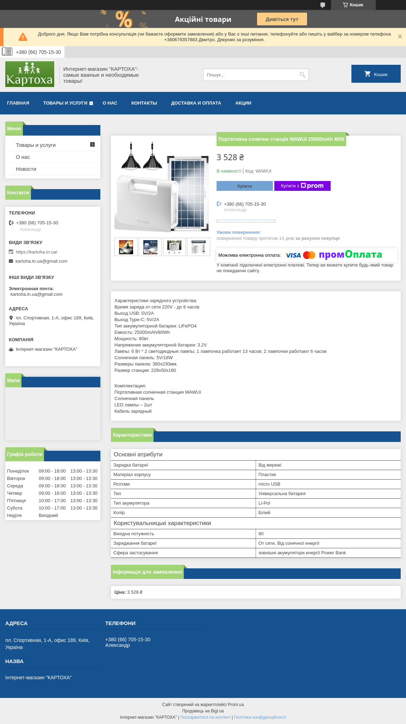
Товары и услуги (65, 103)
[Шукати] (302, 75)
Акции (243, 103)
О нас (110, 103)
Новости (26, 169)
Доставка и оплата (196, 103)
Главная (18, 103)
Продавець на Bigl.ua (203, 711)
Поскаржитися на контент (205, 717)
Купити (244, 186)
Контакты (144, 103)
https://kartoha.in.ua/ (36, 252)
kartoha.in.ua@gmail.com (41, 261)
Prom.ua (236, 704)
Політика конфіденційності (260, 717)
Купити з (302, 186)
